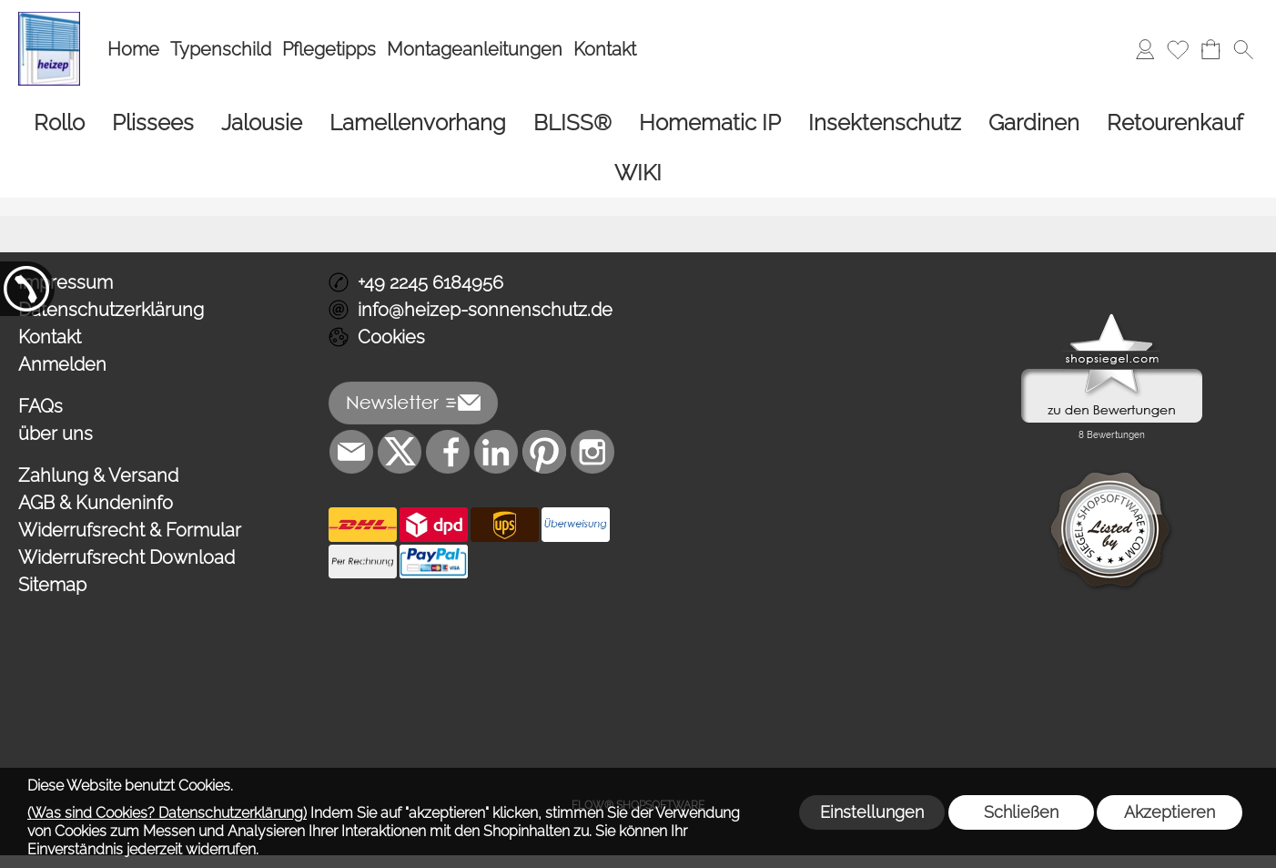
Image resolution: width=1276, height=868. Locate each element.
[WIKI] (638, 173)
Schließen (1021, 812)
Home (133, 49)
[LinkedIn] (496, 452)
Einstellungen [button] (872, 812)
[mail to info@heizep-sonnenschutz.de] (351, 452)
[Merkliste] (1178, 49)
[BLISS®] (572, 122)
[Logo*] (49, 19)
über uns (55, 433)
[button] (1243, 49)
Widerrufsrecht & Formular (129, 530)
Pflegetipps (329, 49)
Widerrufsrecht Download (126, 557)
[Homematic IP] (710, 122)
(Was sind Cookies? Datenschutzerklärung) (167, 813)
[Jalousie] (262, 122)
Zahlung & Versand (98, 475)
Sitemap (52, 585)
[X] (399, 452)
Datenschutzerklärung (111, 310)
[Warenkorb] (1210, 49)
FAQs (40, 406)
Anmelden (62, 364)
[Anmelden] (1145, 49)
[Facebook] (448, 452)
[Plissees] (153, 122)
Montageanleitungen (474, 49)
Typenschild (220, 49)
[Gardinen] (1034, 122)
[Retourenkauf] (1175, 122)
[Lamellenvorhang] (418, 122)
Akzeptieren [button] (1169, 812)
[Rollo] (59, 122)
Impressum (65, 282)
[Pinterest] (544, 452)
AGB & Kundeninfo (95, 503)
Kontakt (604, 49)
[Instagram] (592, 452)
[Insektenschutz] (885, 122)
